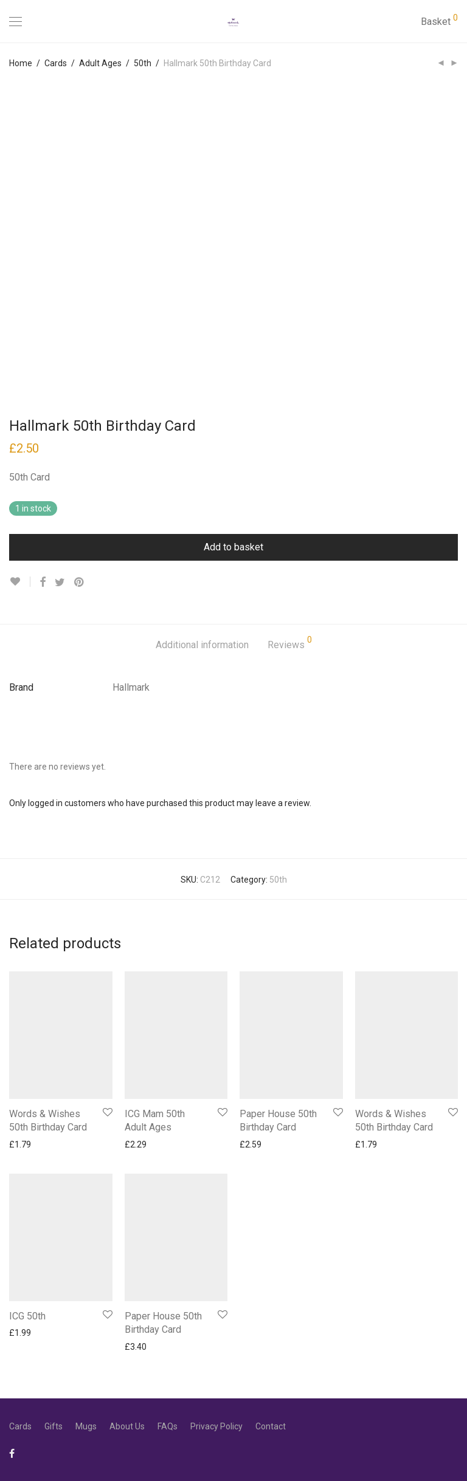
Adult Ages (100, 63)
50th (142, 63)
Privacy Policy (216, 1426)
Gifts (53, 1426)
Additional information (202, 645)
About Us (127, 1426)
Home (20, 63)
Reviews (290, 643)
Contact (270, 1426)
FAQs (167, 1426)
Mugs (86, 1426)
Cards (55, 63)
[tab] (202, 645)
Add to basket (233, 547)
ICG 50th (27, 1316)
